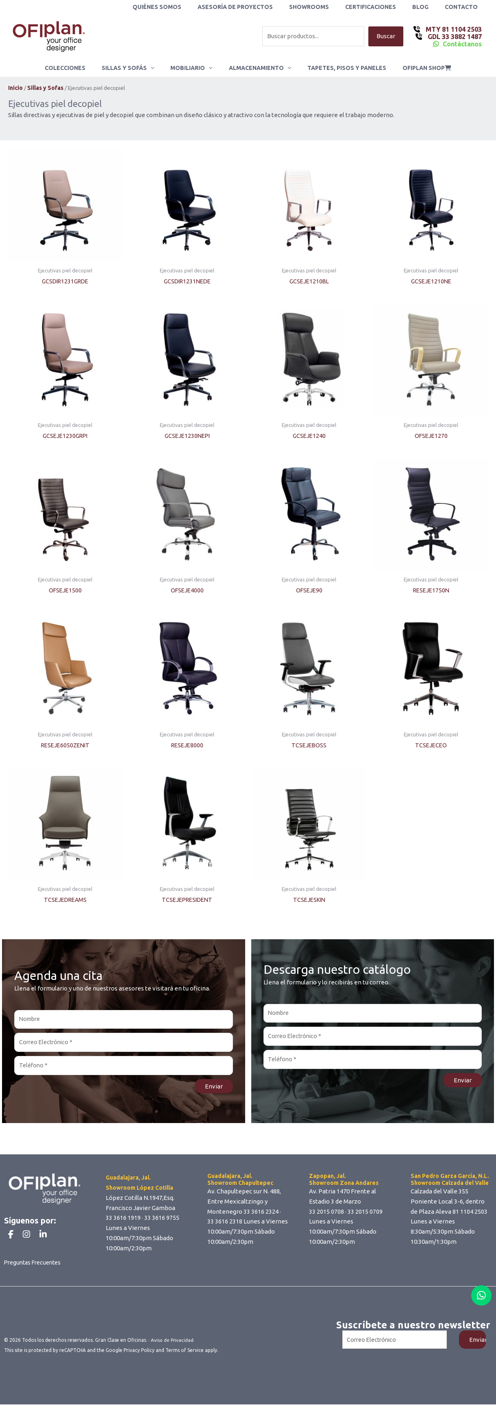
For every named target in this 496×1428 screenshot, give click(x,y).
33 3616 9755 (161, 1222)
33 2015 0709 (365, 1216)
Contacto (463, 7)
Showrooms (326, 7)
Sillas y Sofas (45, 88)
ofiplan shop (414, 68)
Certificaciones (382, 7)
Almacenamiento (257, 68)
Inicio (15, 88)
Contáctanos (462, 44)
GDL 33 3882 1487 (454, 36)
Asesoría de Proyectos (257, 7)
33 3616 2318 (224, 1226)
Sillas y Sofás (135, 68)
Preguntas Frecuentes (35, 1287)
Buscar (385, 36)
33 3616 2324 (261, 1216)
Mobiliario (194, 68)
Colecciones (77, 68)
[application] (157, 68)
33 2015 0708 (326, 1216)
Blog (428, 7)
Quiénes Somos (183, 7)
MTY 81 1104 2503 (453, 29)
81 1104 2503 (469, 1216)
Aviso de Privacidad (173, 1365)
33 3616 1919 (123, 1222)
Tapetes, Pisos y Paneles (339, 68)
